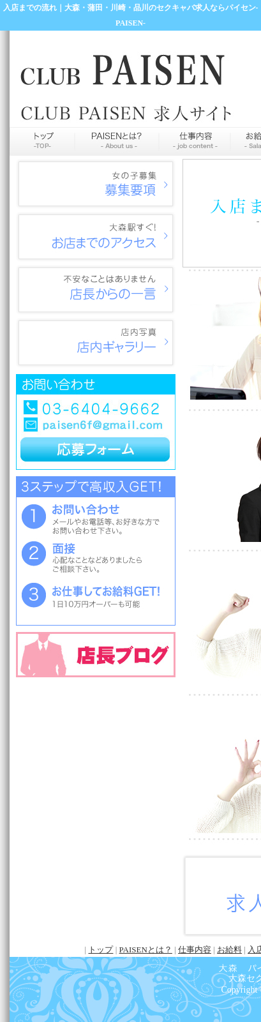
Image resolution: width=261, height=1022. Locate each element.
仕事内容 (194, 141)
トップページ (42, 141)
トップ (100, 949)
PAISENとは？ (145, 949)
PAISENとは (117, 141)
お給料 (229, 949)
